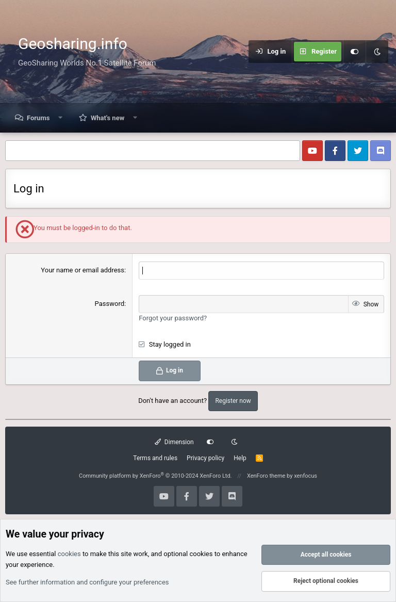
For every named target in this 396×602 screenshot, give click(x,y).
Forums (38, 118)
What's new (107, 118)
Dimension (174, 442)
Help (240, 458)
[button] (60, 117)
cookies (69, 554)
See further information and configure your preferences (87, 582)
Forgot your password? (173, 318)
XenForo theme (266, 476)
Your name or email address (82, 270)
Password (109, 303)
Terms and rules (155, 458)
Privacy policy (205, 458)
